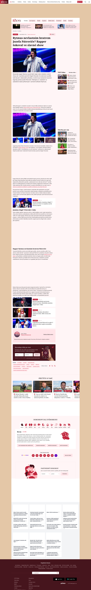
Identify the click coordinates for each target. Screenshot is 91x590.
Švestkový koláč (49, 568)
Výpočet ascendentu (64, 566)
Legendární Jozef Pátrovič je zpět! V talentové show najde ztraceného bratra (43, 324)
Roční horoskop (63, 445)
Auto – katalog (73, 565)
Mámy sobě (68, 1)
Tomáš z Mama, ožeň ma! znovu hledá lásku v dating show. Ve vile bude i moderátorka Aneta (36, 520)
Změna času (44, 565)
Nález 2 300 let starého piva (53, 512)
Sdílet (52, 35)
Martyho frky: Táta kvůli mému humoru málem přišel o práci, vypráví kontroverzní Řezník (36, 542)
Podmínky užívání (17, 586)
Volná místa (16, 580)
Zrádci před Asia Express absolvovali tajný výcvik (72, 82)
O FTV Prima (16, 578)
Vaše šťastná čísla (44, 452)
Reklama (16, 582)
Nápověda (31, 588)
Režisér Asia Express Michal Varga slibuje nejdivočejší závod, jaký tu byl (72, 88)
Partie (49, 565)
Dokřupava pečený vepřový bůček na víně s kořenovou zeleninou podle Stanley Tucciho (70, 520)
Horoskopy (34, 1)
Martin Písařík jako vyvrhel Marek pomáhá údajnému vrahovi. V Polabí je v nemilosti (62, 396)
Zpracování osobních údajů (34, 586)
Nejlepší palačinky (41, 568)
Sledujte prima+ (42, 1)
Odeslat (36, 354)
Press (30, 580)
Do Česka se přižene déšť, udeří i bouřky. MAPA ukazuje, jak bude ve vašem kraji (20, 526)
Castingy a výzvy (32, 582)
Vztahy (24, 1)
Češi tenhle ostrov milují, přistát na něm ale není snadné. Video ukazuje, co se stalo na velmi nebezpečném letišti (54, 526)
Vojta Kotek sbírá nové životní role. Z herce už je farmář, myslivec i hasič (72, 152)
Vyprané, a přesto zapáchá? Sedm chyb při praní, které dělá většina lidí (53, 548)
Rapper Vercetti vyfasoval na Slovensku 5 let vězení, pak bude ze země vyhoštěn (37, 548)
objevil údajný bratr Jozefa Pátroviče (31, 107)
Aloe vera (47, 566)
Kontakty (30, 584)
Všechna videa (72, 72)
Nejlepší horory (33, 565)
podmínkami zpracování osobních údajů (33, 357)
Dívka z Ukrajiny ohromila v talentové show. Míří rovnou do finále (42, 313)
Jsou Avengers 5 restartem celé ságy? (20, 541)
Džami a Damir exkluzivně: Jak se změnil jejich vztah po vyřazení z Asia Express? (72, 78)
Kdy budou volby (57, 565)
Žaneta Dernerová (31, 34)
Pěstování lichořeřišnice (54, 566)
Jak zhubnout (17, 565)
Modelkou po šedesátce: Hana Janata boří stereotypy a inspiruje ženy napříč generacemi (26, 27)
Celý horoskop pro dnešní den (26, 445)
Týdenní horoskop (40, 445)
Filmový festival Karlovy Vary (53, 1)
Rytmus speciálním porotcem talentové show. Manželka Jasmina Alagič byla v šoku (42, 303)
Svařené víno (30, 566)
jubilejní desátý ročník (23, 147)
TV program (39, 565)
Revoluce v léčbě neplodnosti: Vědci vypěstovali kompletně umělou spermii (53, 520)
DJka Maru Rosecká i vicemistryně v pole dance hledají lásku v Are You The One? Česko (37, 514)
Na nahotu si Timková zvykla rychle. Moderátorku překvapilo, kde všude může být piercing (72, 146)
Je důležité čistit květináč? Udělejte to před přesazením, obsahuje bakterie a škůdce (53, 554)
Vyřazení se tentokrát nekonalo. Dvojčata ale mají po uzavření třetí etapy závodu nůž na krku (72, 134)
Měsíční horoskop (52, 445)
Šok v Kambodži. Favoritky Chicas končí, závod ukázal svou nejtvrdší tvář (72, 140)
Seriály (29, 1)
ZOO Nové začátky (65, 565)
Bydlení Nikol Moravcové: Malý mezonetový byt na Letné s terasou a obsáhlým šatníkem (54, 542)
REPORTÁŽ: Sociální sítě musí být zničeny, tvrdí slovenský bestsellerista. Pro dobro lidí (20, 520)
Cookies (15, 588)
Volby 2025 (25, 566)
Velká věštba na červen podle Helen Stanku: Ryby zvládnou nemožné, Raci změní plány (71, 27)
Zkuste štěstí (68, 455)
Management (31, 578)
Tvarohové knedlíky (73, 566)
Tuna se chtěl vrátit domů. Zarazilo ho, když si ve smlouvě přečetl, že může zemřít (42, 396)
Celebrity (19, 1)
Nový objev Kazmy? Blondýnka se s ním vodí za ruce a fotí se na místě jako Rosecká (37, 554)
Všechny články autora (48, 334)
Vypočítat (64, 473)
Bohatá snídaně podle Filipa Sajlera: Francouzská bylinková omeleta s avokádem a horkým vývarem (69, 514)
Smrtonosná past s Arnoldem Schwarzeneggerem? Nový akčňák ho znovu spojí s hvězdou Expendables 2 (20, 548)
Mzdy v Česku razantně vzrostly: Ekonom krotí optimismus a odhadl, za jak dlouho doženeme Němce (21, 514)
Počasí (52, 565)
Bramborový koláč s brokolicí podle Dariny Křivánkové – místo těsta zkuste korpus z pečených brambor (70, 526)
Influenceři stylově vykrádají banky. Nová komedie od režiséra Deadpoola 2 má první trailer (21, 554)
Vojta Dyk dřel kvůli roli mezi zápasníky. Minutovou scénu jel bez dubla (37, 526)
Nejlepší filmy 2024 (25, 565)
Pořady (63, 1)
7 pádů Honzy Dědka (18, 566)
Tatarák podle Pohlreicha (39, 566)
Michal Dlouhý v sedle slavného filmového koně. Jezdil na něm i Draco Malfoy (22, 395)
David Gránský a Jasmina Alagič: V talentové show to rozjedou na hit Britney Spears (42, 203)
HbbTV (15, 584)
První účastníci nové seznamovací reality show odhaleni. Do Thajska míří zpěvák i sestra (48, 27)
